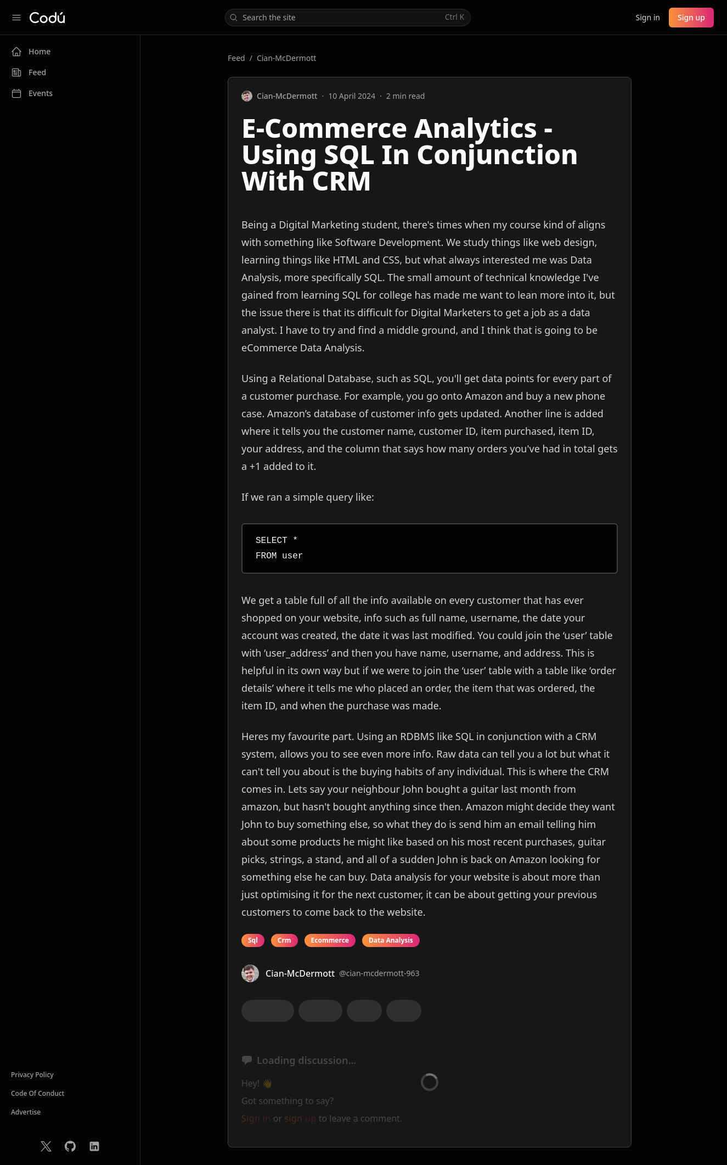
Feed (236, 58)
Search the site (346, 17)
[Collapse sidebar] (16, 17)
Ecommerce (330, 940)
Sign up (691, 17)
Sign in (647, 17)
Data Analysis (391, 940)
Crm (284, 940)
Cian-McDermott (286, 58)
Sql (253, 940)
